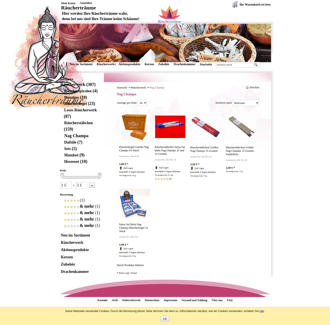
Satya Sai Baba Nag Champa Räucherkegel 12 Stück (133, 228)
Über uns (217, 300)
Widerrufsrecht (131, 300)
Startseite (206, 64)
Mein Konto (68, 3)
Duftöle (73, 142)
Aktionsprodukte (129, 64)
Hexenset (75, 161)
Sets (70, 149)
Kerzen (149, 64)
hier (262, 311)
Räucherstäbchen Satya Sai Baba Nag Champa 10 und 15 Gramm (170, 150)
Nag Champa (76, 135)
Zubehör (163, 64)
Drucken (254, 87)
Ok (165, 318)
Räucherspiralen (81, 91)
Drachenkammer (185, 64)
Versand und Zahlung (194, 300)
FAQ (229, 300)
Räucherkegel (79, 103)
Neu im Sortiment (81, 64)
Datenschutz (152, 300)
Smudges (75, 97)
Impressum (170, 300)
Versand (133, 273)
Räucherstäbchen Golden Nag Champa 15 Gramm (204, 149)
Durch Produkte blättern (130, 265)
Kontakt (102, 300)
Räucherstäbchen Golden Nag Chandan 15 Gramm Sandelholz (240, 151)
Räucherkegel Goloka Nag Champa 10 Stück (134, 148)
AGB (115, 300)
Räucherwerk (105, 64)
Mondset (74, 155)
